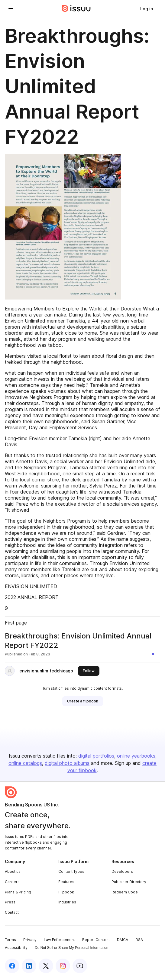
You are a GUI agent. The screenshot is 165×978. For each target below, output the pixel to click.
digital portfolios (96, 756)
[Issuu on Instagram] (63, 966)
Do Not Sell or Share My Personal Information (71, 948)
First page (16, 623)
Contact (12, 912)
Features (66, 881)
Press (10, 902)
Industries (67, 902)
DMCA (122, 939)
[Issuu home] (76, 8)
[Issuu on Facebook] (12, 966)
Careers (12, 881)
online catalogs (25, 763)
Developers (122, 871)
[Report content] (154, 654)
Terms (10, 939)
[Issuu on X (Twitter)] (46, 966)
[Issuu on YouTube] (80, 966)
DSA (139, 939)
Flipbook (66, 892)
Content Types (71, 871)
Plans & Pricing (18, 892)
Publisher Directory (129, 881)
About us (13, 871)
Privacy (30, 939)
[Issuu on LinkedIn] (29, 966)
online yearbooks (136, 756)
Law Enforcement (59, 939)
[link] (146, 8)
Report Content (96, 939)
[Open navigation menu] (11, 8)
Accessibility (16, 947)
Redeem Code (125, 892)
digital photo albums (67, 763)
